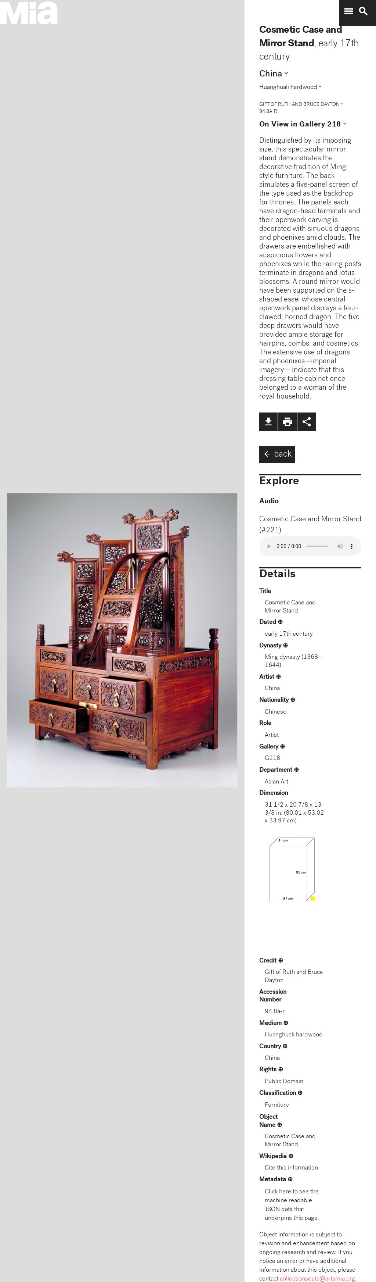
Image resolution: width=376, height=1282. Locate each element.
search (363, 11)
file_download (268, 421)
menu (348, 11)
